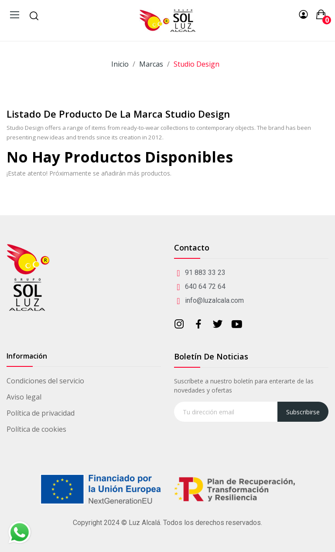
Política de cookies (36, 429)
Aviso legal (24, 397)
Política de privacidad (41, 413)
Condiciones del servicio (45, 381)
